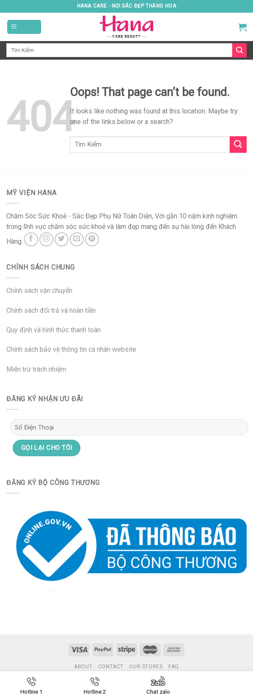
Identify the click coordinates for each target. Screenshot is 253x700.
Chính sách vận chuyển (39, 291)
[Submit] (238, 144)
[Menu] (24, 27)
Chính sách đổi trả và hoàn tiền (51, 310)
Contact (111, 667)
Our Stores (145, 667)
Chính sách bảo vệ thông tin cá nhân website (71, 349)
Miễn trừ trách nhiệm (36, 369)
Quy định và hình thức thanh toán (53, 330)
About (83, 667)
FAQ (173, 667)
